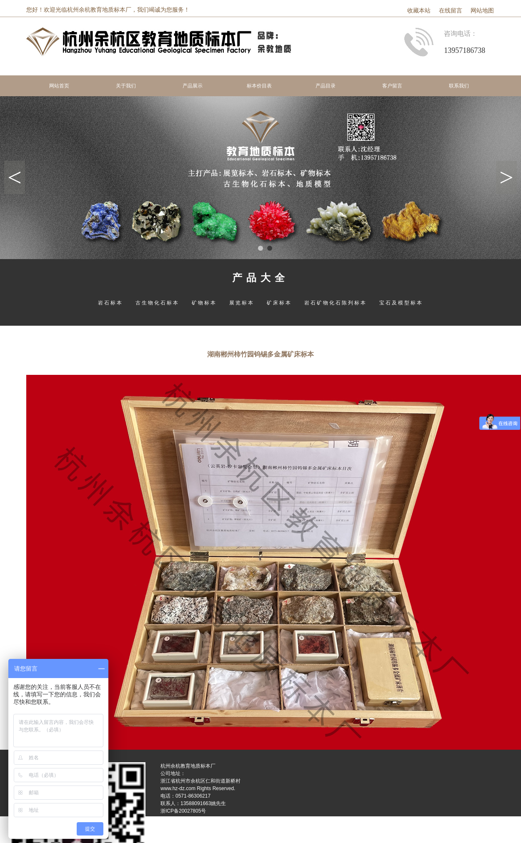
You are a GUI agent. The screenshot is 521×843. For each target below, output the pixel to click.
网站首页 (59, 86)
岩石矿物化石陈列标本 (335, 303)
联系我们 (459, 86)
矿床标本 (279, 303)
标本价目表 (259, 86)
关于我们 (126, 86)
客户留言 (392, 86)
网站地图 (482, 10)
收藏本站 (419, 10)
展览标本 (241, 303)
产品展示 (193, 86)
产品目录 (326, 86)
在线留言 (450, 10)
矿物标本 (204, 303)
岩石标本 (110, 303)
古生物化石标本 (157, 303)
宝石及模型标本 (401, 303)
